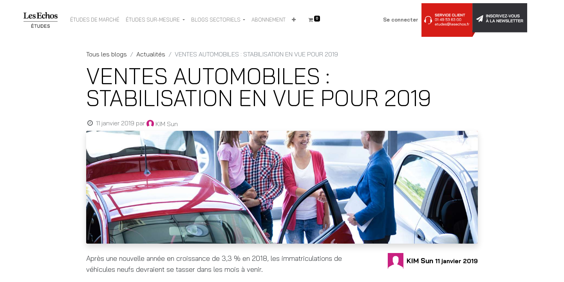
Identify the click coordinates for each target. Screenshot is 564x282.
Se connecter (400, 19)
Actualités (150, 54)
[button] (294, 20)
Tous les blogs (106, 54)
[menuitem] (95, 20)
